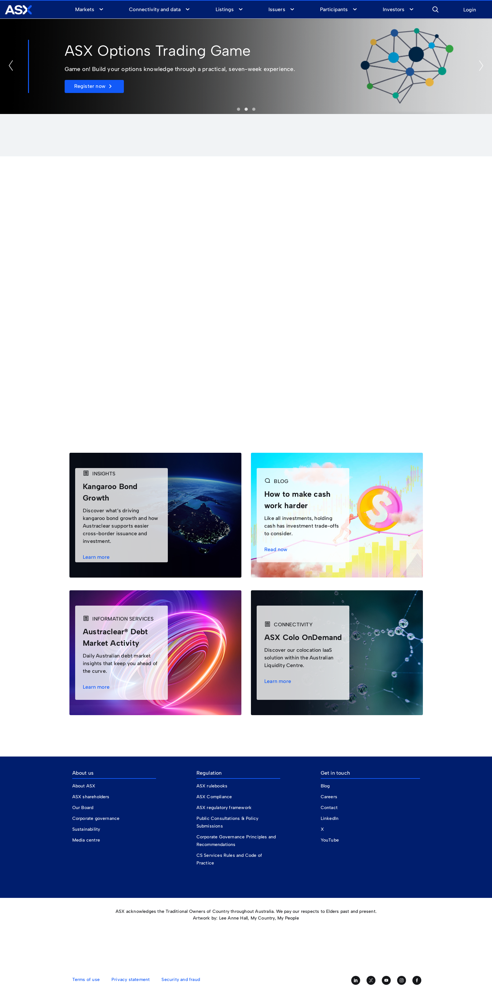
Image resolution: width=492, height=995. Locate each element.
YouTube (330, 840)
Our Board (83, 807)
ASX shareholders (91, 797)
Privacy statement (130, 979)
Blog (325, 786)
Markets (84, 9)
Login (469, 10)
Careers (329, 797)
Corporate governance (96, 818)
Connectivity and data (155, 9)
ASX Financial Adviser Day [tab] (253, 109)
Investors (393, 9)
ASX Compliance (214, 797)
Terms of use (86, 979)
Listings (225, 9)
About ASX (84, 786)
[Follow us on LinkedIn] (355, 980)
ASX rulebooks (212, 786)
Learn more (98, 557)
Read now (277, 549)
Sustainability (86, 829)
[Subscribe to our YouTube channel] (386, 980)
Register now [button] (89, 86)
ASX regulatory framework (224, 807)
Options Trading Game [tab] (246, 109)
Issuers (276, 9)
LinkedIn (330, 818)
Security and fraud (180, 979)
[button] (435, 8)
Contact (329, 807)
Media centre (86, 840)
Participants (334, 9)
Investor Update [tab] (238, 109)
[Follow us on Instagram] (401, 980)
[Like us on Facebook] (416, 980)
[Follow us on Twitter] (371, 980)
